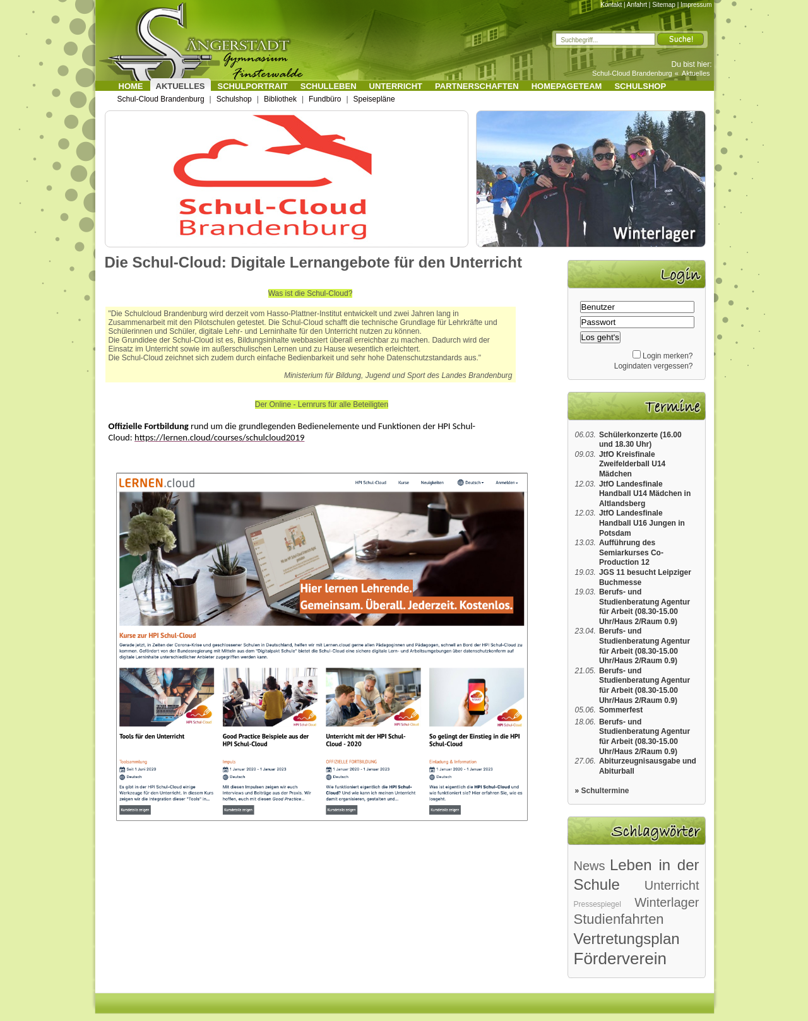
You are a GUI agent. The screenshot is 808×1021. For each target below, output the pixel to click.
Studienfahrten (619, 919)
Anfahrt (637, 4)
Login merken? (667, 355)
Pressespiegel (597, 904)
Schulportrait (253, 86)
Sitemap (663, 4)
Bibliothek (280, 99)
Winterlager (666, 902)
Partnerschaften (477, 86)
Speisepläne (374, 99)
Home (131, 86)
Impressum (695, 4)
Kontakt (611, 4)
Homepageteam (567, 86)
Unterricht (396, 86)
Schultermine (605, 790)
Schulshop (640, 86)
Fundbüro (325, 99)
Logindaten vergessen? (653, 366)
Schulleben (328, 86)
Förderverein (620, 958)
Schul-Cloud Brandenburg (632, 73)
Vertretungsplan (627, 938)
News (589, 866)
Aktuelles (696, 73)
